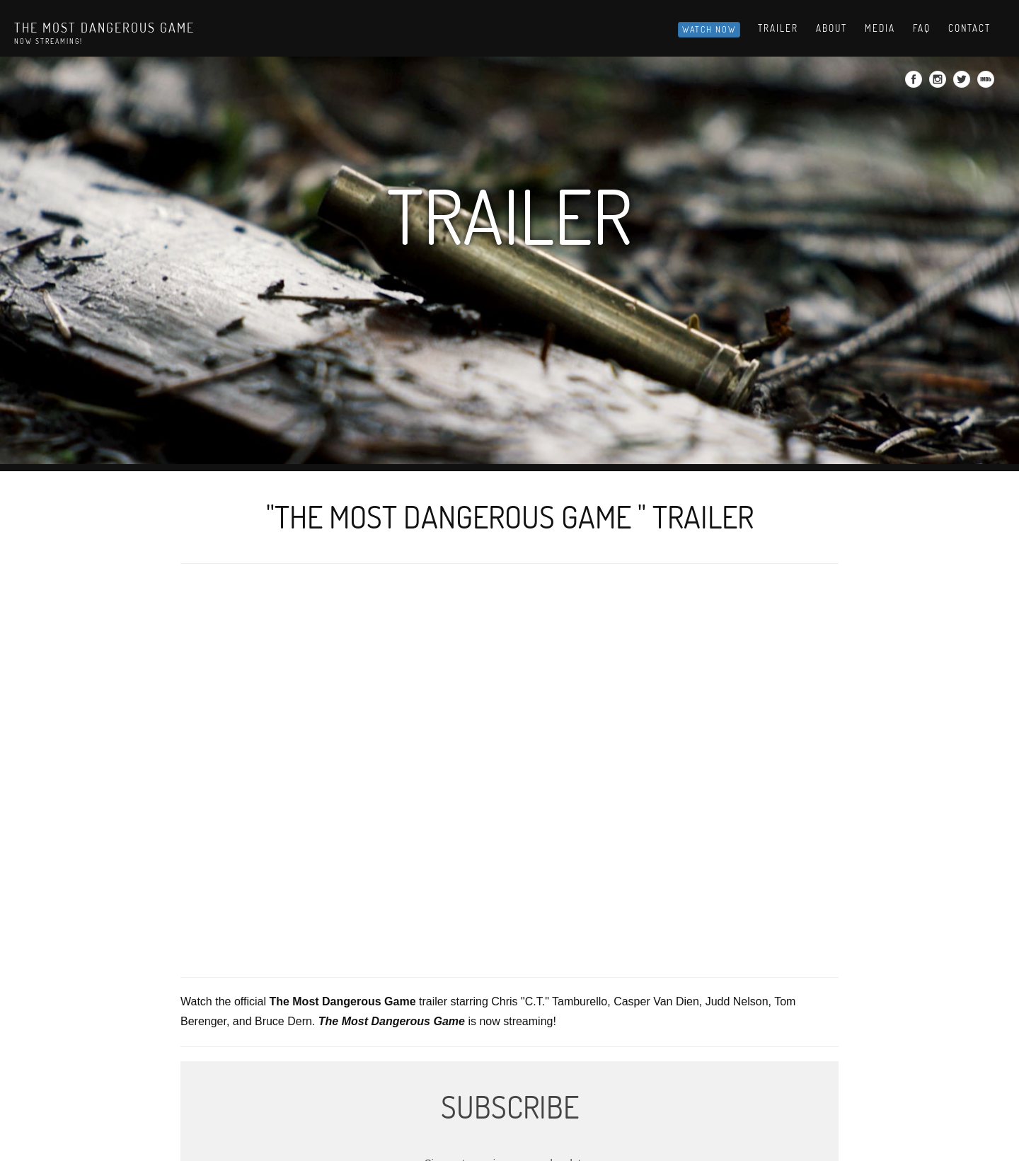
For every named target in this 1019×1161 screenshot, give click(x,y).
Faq (922, 28)
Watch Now (709, 29)
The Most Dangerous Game (104, 27)
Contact (969, 28)
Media (880, 28)
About (831, 28)
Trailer (778, 28)
